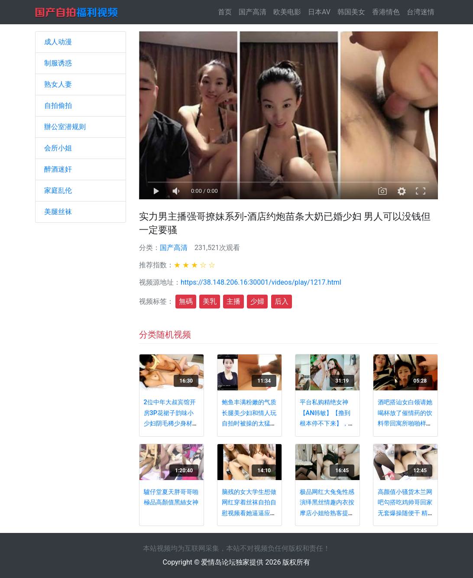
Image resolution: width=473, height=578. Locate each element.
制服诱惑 (58, 63)
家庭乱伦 (58, 190)
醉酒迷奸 (58, 169)
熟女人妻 (58, 84)
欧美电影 (287, 12)
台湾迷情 (420, 12)
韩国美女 (351, 12)
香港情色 (386, 12)
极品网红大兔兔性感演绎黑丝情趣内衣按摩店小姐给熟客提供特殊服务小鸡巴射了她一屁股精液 (327, 513)
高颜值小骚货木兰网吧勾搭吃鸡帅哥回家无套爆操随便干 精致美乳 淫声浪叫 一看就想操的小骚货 (405, 513)
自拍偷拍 (58, 105)
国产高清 (252, 12)
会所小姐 (58, 148)
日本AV (319, 12)
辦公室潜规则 (65, 127)
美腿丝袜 (58, 212)
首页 (226, 11)
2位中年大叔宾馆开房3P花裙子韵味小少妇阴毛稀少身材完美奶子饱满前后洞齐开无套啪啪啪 (171, 423)
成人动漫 (58, 42)
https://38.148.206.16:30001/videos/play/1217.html (261, 282)
